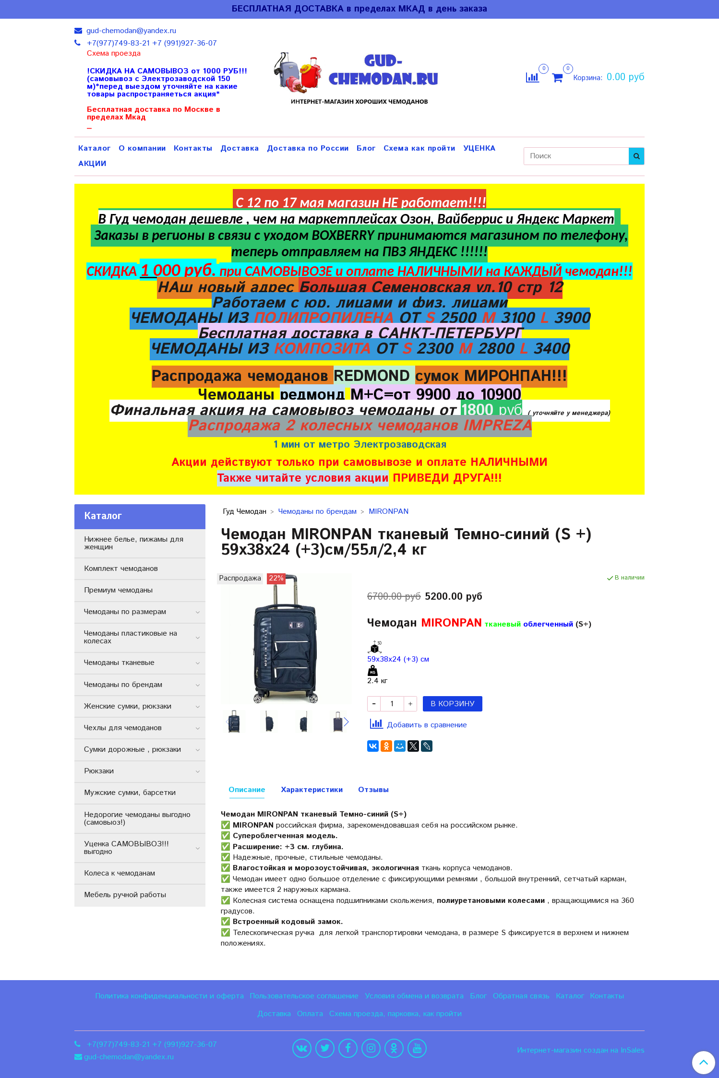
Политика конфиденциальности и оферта (169, 996)
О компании (142, 148)
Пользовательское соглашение (304, 996)
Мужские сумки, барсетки (130, 792)
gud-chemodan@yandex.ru (130, 30)
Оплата (310, 1013)
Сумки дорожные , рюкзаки (132, 749)
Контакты (193, 148)
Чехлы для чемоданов (123, 728)
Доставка (239, 148)
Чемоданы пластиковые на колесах (130, 637)
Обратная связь (521, 996)
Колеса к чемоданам (119, 873)
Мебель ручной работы (125, 894)
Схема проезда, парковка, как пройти (395, 1013)
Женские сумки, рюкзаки (127, 706)
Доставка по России (308, 148)
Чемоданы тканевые (119, 662)
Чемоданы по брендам (317, 511)
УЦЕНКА (479, 148)
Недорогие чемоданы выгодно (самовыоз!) (137, 818)
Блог (366, 148)
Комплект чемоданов (121, 568)
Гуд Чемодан (244, 511)
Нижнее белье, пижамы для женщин (133, 543)
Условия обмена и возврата (414, 996)
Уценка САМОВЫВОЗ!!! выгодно (126, 848)
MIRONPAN (388, 511)
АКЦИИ (92, 163)
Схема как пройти (419, 148)
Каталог (94, 148)
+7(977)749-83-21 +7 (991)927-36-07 (150, 43)
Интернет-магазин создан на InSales (581, 1050)
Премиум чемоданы (118, 590)
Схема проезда (114, 54)
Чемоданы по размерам (125, 611)
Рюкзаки (99, 771)
